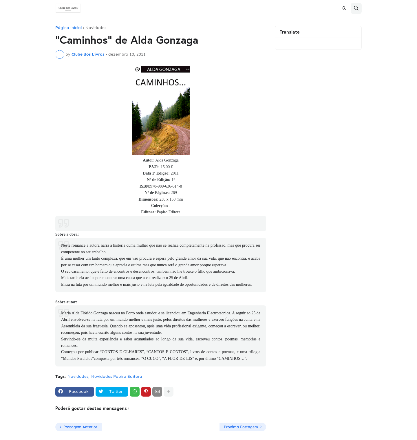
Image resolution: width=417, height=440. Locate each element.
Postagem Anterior (80, 427)
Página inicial (68, 28)
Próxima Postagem (241, 427)
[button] (344, 8)
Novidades (95, 28)
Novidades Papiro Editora (116, 376)
